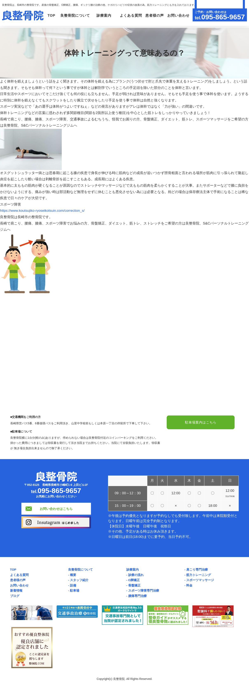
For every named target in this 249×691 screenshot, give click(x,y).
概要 (73, 575)
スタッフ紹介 (79, 580)
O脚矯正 (134, 580)
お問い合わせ (178, 33)
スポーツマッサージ (200, 580)
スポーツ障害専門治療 (143, 590)
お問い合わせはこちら (56, 509)
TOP (45, 33)
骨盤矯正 (134, 585)
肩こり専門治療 (197, 569)
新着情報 (16, 590)
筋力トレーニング (198, 575)
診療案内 (132, 569)
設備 (73, 585)
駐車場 (74, 590)
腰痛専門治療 (137, 596)
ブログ (14, 596)
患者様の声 (153, 33)
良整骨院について (80, 569)
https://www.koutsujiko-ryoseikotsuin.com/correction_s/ (42, 211)
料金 (189, 585)
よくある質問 (129, 33)
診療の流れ (136, 575)
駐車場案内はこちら (200, 422)
